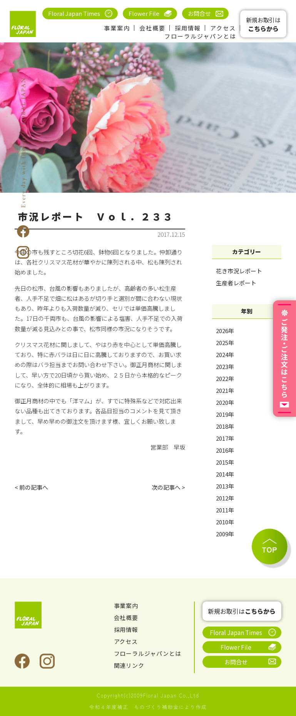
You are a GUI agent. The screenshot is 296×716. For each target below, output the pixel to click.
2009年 (225, 534)
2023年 (225, 366)
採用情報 (188, 28)
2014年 (225, 474)
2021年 (225, 390)
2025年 (225, 343)
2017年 (225, 438)
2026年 (225, 331)
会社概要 (152, 28)
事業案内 (117, 28)
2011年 (225, 510)
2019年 (225, 414)
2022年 (225, 378)
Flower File (144, 13)
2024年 (225, 354)
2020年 (225, 402)
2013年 (225, 486)
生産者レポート (236, 283)
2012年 (225, 498)
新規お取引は (263, 24)
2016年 (225, 450)
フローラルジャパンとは (200, 36)
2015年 (225, 462)
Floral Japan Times (74, 13)
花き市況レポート (239, 271)
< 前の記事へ (31, 487)
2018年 (225, 426)
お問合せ (199, 13)
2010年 (225, 522)
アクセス (223, 28)
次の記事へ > (168, 487)
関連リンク (129, 665)
